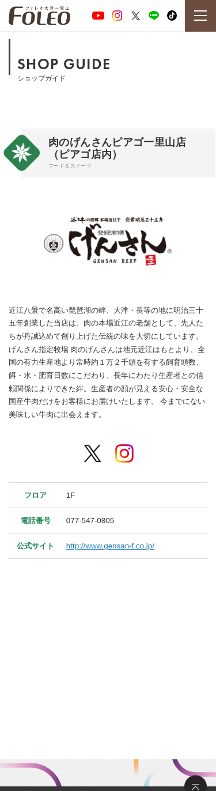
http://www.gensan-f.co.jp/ (110, 546)
